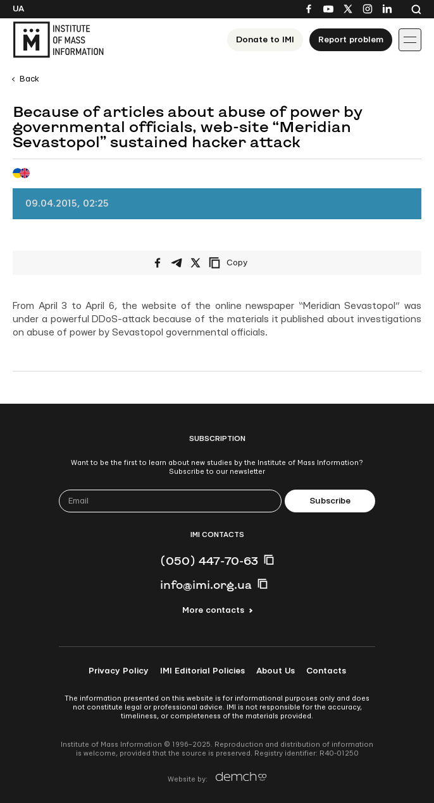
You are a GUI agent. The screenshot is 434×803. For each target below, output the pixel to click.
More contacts (213, 610)
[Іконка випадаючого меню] (410, 39)
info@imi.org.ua (206, 584)
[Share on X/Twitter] (195, 263)
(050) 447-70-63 (209, 560)
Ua (18, 8)
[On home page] (58, 39)
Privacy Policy (119, 671)
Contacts (326, 671)
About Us (275, 671)
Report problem (350, 39)
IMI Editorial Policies (202, 671)
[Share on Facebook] (157, 263)
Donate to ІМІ (265, 39)
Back (29, 79)
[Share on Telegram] (176, 263)
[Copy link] (245, 263)
